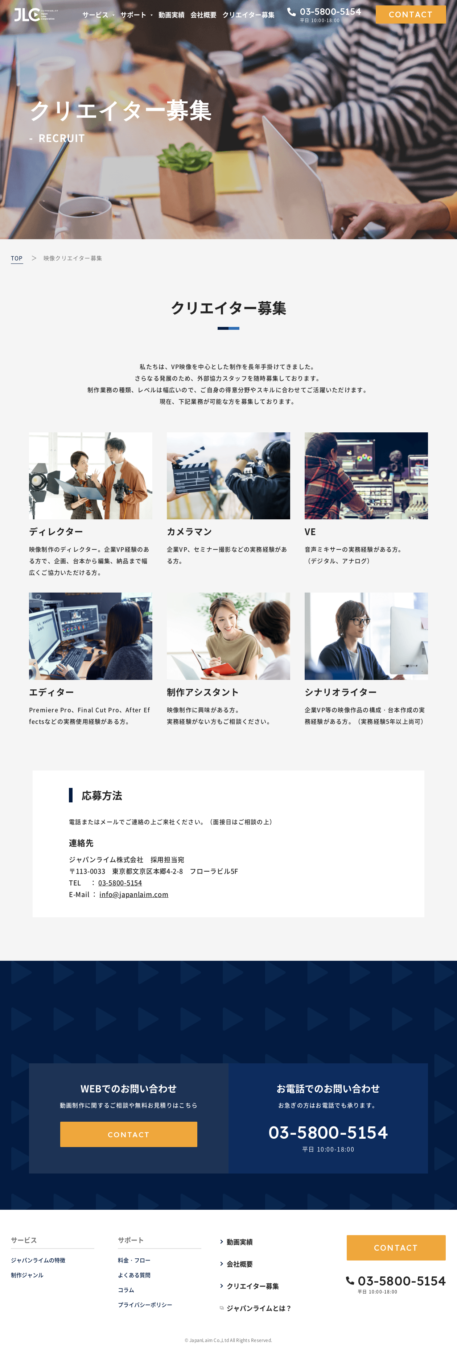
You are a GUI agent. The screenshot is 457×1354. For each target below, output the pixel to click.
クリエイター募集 (248, 14)
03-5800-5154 (120, 882)
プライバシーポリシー (145, 1304)
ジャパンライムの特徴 (38, 1260)
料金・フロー (134, 1260)
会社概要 (203, 14)
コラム (126, 1289)
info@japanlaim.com (133, 894)
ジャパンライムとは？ (259, 1308)
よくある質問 (134, 1275)
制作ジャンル (27, 1275)
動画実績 (171, 14)
